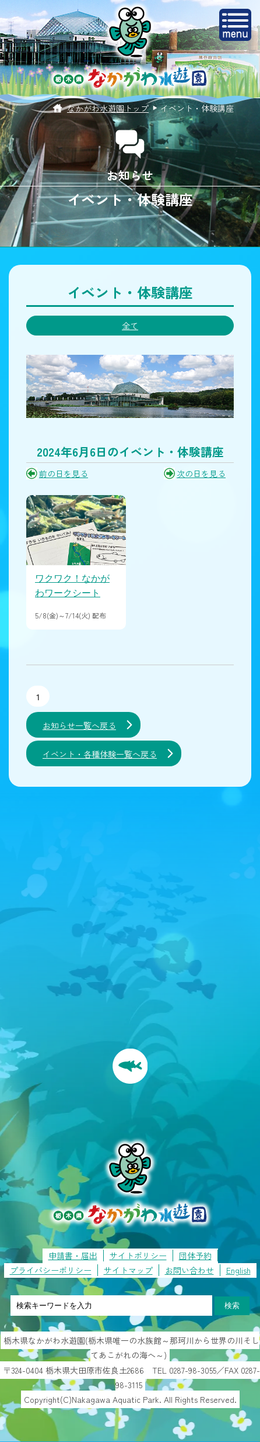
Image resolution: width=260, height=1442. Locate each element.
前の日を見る (63, 473)
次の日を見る (201, 473)
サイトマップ (128, 1270)
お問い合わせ (189, 1270)
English (238, 1270)
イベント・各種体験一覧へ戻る (100, 754)
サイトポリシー (138, 1255)
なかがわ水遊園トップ (108, 108)
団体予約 (195, 1255)
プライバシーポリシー (51, 1270)
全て (130, 325)
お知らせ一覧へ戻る (79, 725)
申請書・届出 (72, 1255)
